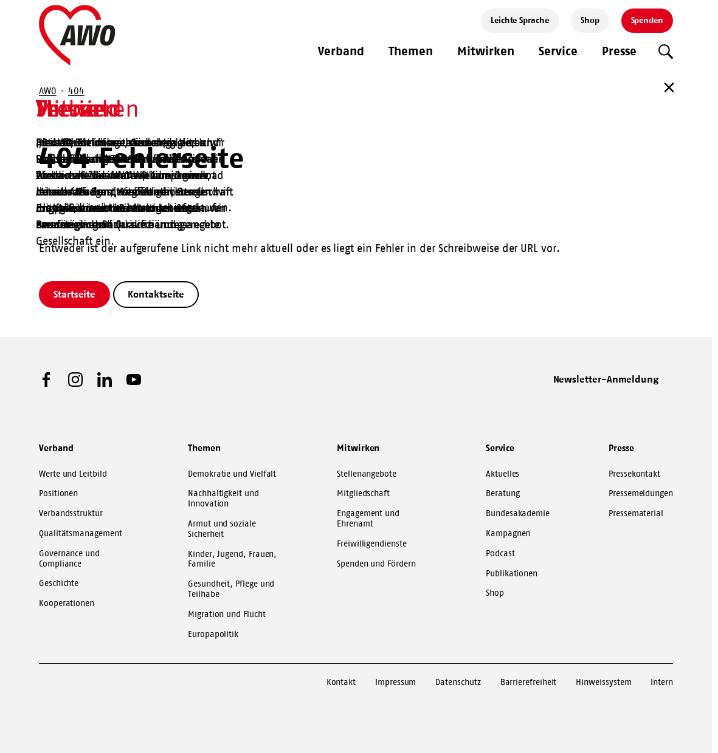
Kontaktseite (156, 293)
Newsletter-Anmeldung (606, 378)
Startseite (74, 293)
